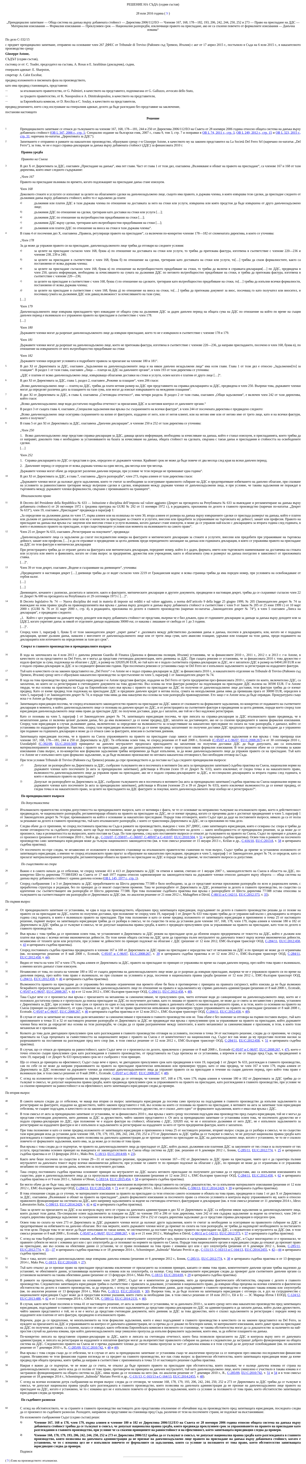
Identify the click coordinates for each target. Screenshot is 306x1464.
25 (279, 1150)
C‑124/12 (294, 1295)
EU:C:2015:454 (120, 1179)
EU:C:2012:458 (289, 941)
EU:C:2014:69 (116, 1154)
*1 (167, 13)
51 (201, 837)
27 (82, 1262)
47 (286, 1049)
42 (94, 1204)
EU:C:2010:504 (184, 837)
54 (275, 1373)
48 (189, 991)
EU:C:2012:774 (262, 1150)
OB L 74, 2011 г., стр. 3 (218, 132)
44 (47, 957)
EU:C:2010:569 (65, 743)
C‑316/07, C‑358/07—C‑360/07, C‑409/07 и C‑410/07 (136, 837)
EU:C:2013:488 (30, 1298)
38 (228, 1258)
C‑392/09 (46, 743)
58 (279, 840)
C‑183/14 (102, 1179)
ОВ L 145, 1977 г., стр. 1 (120, 878)
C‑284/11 (271, 941)
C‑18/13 (100, 1154)
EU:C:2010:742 (92, 1347)
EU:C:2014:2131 (126, 1298)
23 (132, 1154)
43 (24, 944)
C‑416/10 (248, 840)
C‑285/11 (244, 1150)
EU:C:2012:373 (249, 894)
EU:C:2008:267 (251, 740)
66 (133, 1233)
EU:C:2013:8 (264, 840)
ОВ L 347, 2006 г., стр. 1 (68, 132)
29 (189, 1275)
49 (246, 1011)
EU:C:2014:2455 (256, 1249)
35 (265, 894)
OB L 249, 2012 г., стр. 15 (254, 132)
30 (146, 1291)
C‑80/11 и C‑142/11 (224, 894)
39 (158, 953)
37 (53, 1249)
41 (88, 1204)
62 (279, 1175)
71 (116, 1188)
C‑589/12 (107, 1298)
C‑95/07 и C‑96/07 (226, 740)
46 (60, 979)
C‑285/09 (74, 1347)
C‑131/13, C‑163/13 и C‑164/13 (222, 1249)
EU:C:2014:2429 (213, 1188)
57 (246, 1233)
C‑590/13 (194, 1188)
